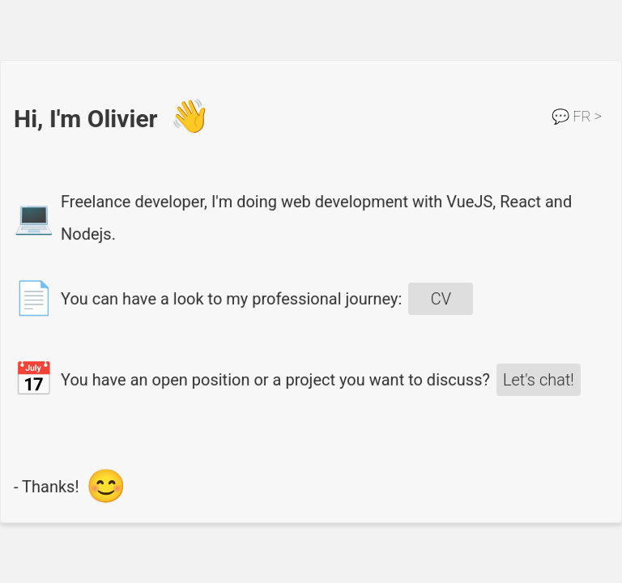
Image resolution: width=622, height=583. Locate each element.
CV (441, 299)
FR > (577, 116)
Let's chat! (538, 379)
